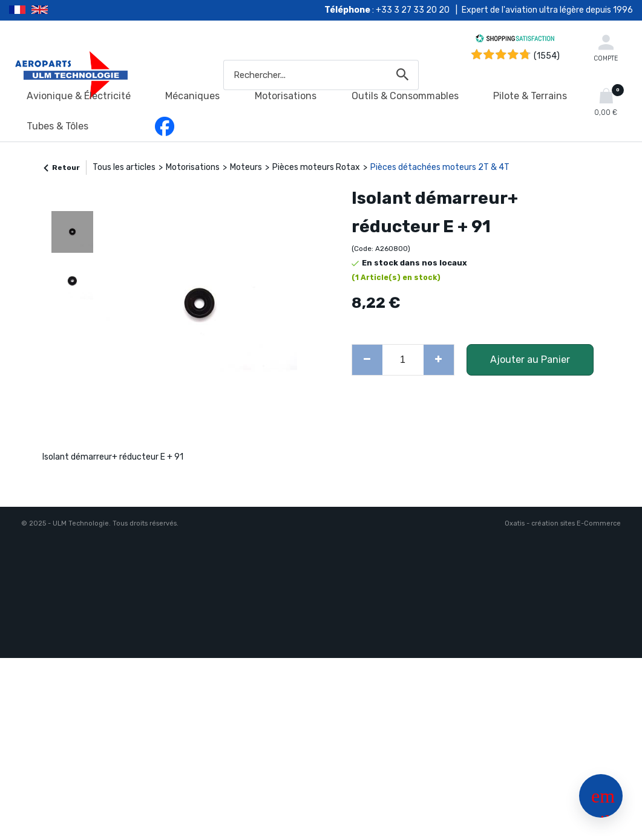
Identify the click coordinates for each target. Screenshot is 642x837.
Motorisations (285, 96)
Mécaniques (192, 96)
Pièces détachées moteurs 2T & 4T (439, 167)
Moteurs (246, 167)
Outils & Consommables (405, 96)
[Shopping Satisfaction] (515, 40)
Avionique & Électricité (79, 96)
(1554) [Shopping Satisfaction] (547, 56)
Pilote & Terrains (530, 96)
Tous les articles (124, 167)
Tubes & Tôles (57, 126)
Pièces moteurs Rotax (316, 167)
